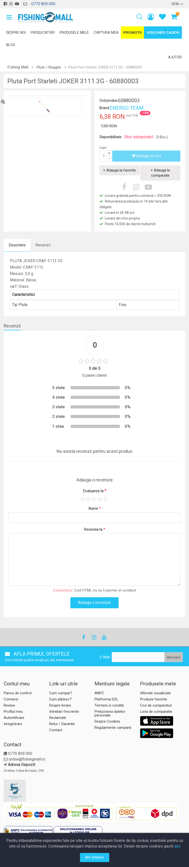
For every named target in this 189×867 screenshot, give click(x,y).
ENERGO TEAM (126, 108)
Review (9, 705)
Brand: (104, 108)
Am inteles (94, 857)
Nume (95, 508)
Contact (55, 730)
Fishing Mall (17, 67)
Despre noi (16, 32)
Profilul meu (13, 711)
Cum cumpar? (60, 693)
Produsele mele (74, 32)
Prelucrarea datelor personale (109, 713)
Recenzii (42, 245)
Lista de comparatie (156, 711)
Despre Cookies (107, 721)
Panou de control (18, 693)
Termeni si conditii (109, 705)
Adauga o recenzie (94, 602)
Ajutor (175, 57)
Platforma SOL (106, 699)
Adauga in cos (146, 155)
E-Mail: (105, 657)
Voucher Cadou (162, 32)
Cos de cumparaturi (156, 705)
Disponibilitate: (110, 137)
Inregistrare (13, 724)
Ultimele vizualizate (155, 693)
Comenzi (11, 699)
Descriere (17, 245)
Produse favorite (153, 699)
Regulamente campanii (112, 727)
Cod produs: (108, 100)
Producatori (43, 32)
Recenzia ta (94, 529)
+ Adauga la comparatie (160, 173)
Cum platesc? (60, 699)
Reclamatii (57, 717)
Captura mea (106, 32)
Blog (10, 45)
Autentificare (14, 717)
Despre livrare (60, 705)
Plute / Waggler (49, 67)
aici (177, 846)
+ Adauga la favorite (119, 170)
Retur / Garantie (62, 724)
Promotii (132, 32)
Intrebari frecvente (64, 711)
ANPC (99, 693)
